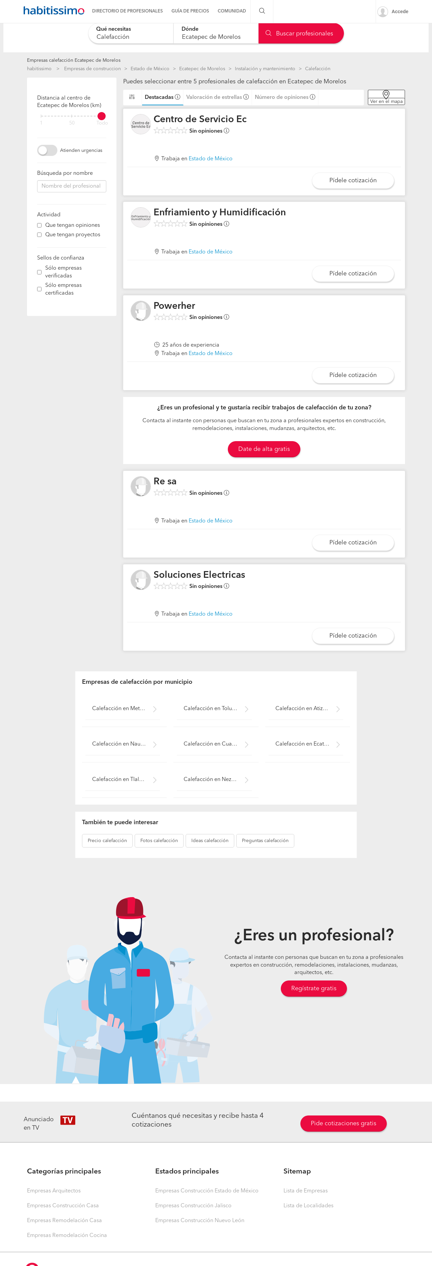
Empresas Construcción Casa (63, 1206)
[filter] (71, 116)
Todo (102, 123)
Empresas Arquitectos (54, 1191)
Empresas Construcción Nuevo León (199, 1220)
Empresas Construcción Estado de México (207, 1191)
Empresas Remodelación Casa (64, 1220)
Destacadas (159, 97)
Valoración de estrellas (214, 97)
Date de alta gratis (264, 449)
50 (72, 123)
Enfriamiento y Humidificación (220, 213)
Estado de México (150, 68)
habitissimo (39, 68)
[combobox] (130, 33)
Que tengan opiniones (72, 225)
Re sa (165, 482)
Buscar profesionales (299, 34)
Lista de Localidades (308, 1206)
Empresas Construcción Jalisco (193, 1206)
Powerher (174, 306)
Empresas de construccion (92, 68)
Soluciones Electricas (199, 575)
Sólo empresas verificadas (63, 272)
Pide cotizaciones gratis (343, 1124)
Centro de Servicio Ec (200, 120)
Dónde (190, 29)
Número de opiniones (281, 97)
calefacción (107, 840)
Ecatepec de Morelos (202, 68)
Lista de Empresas (306, 1191)
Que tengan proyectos (72, 235)
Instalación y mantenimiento (265, 68)
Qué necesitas (113, 29)
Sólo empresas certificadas (63, 289)
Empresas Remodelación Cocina (67, 1235)
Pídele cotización (353, 181)
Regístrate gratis (313, 989)
